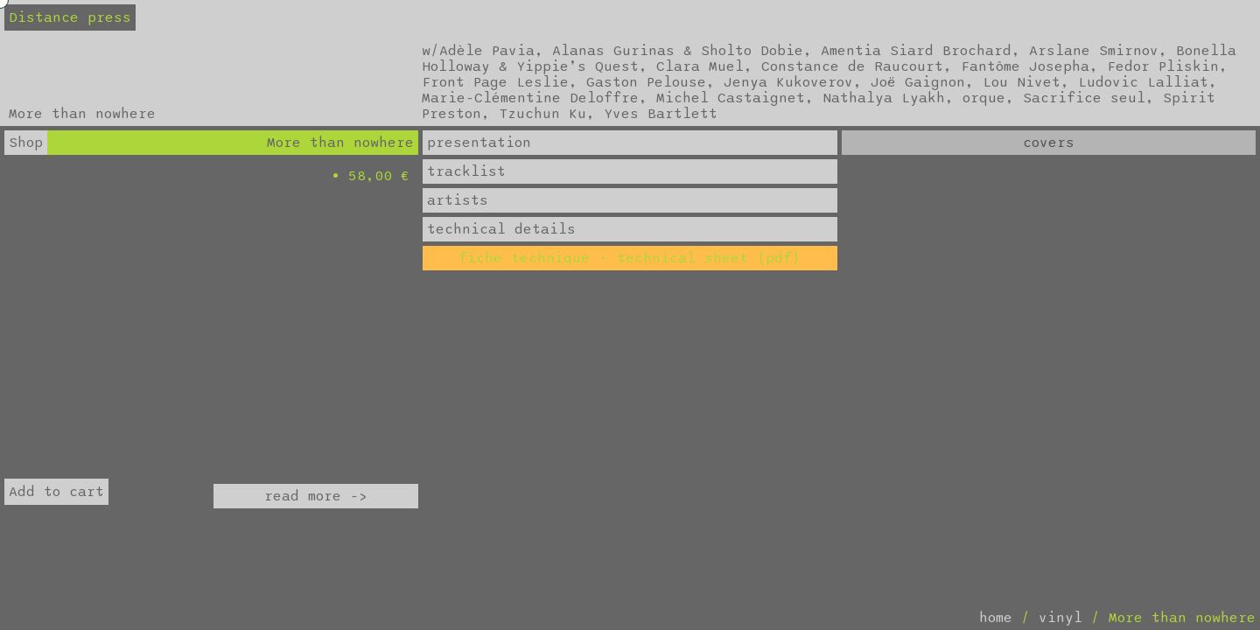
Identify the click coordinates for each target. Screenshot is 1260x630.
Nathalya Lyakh (883, 98)
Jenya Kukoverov (788, 82)
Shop (26, 142)
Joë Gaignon (918, 82)
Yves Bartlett (661, 113)
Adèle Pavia (487, 51)
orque (983, 98)
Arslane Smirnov (1093, 51)
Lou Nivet (1021, 82)
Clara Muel (700, 66)
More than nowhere (340, 142)
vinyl (1060, 617)
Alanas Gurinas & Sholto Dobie (677, 51)
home (995, 617)
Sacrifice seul (1084, 98)
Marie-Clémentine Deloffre (530, 98)
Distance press (70, 17)
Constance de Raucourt (852, 66)
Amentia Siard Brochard (916, 51)
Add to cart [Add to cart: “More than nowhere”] (56, 491)
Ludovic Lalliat (1143, 82)
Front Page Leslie (495, 82)
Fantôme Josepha (1025, 66)
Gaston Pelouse (646, 82)
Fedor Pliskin (1163, 66)
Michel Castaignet (730, 98)
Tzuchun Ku (542, 113)
